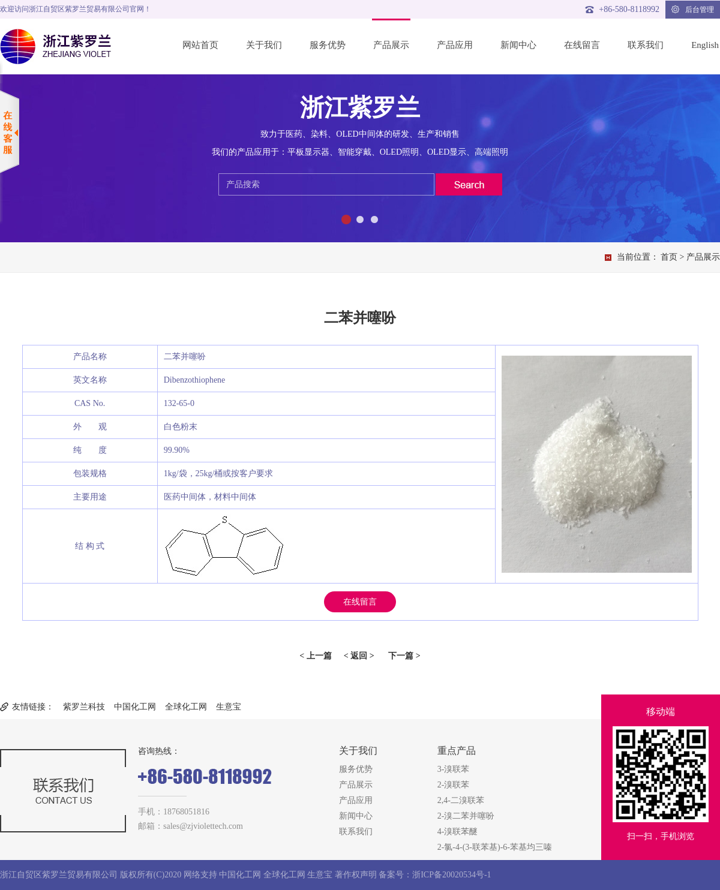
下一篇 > (404, 655)
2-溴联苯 (453, 784)
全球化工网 (186, 706)
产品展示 (391, 45)
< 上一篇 (315, 655)
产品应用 (455, 45)
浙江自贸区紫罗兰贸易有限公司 (59, 874)
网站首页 (200, 45)
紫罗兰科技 (84, 706)
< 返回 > (359, 655)
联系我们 (646, 45)
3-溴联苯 (453, 769)
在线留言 (582, 45)
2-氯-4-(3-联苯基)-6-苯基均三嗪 (494, 847)
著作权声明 (356, 874)
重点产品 (456, 750)
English (705, 45)
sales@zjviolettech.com (203, 826)
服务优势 (328, 45)
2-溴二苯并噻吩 (466, 815)
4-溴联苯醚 (457, 831)
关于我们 (264, 45)
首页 (669, 256)
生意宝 (228, 706)
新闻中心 (518, 45)
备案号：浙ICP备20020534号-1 (435, 874)
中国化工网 (135, 706)
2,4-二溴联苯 (460, 800)
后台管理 (692, 9)
